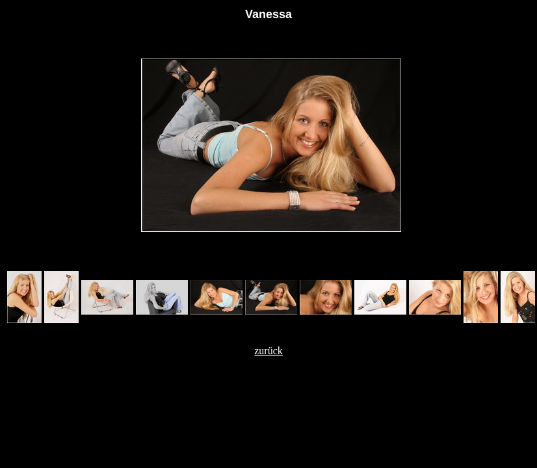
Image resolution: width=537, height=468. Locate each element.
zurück (268, 350)
